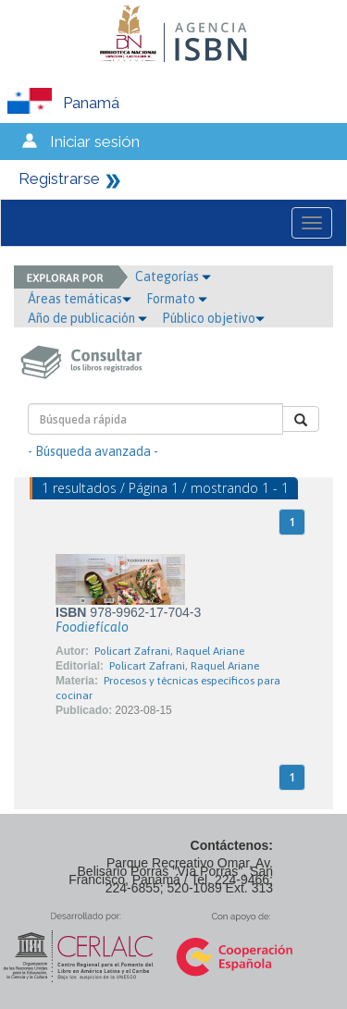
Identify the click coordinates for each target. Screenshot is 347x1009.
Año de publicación (87, 318)
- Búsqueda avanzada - (93, 451)
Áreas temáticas (79, 298)
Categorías (173, 276)
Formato (176, 298)
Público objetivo (213, 318)
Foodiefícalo (92, 627)
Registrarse (59, 178)
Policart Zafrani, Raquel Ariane (169, 651)
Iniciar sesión (95, 141)
